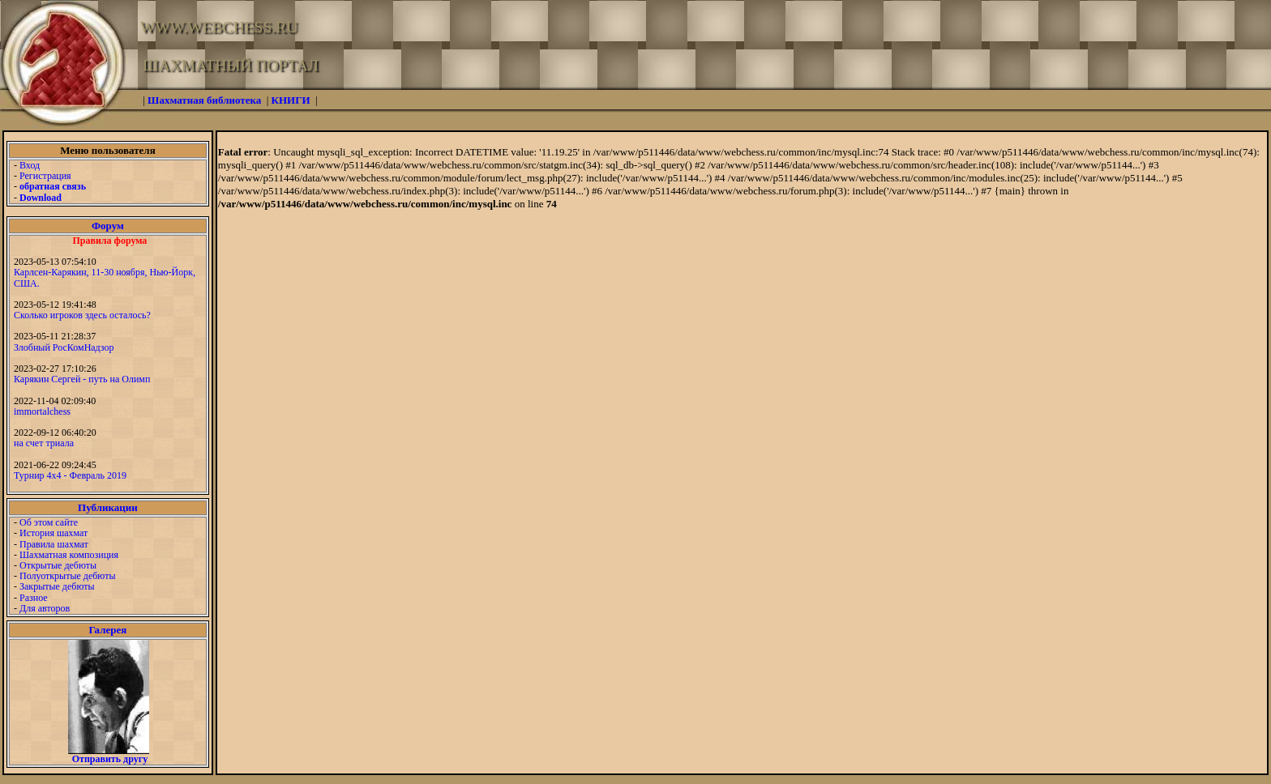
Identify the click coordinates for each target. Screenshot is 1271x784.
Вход (29, 165)
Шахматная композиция (68, 554)
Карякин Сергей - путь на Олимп (82, 379)
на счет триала (44, 443)
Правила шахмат (53, 544)
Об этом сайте (48, 522)
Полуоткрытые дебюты (67, 576)
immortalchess (42, 411)
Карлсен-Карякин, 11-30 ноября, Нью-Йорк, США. (104, 277)
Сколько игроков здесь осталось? (82, 315)
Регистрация (45, 175)
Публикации (108, 507)
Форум (108, 225)
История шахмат (53, 533)
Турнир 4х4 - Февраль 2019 (70, 475)
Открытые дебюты (57, 565)
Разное (33, 597)
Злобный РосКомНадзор (64, 347)
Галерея (107, 630)
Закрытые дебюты (57, 586)
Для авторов (44, 608)
